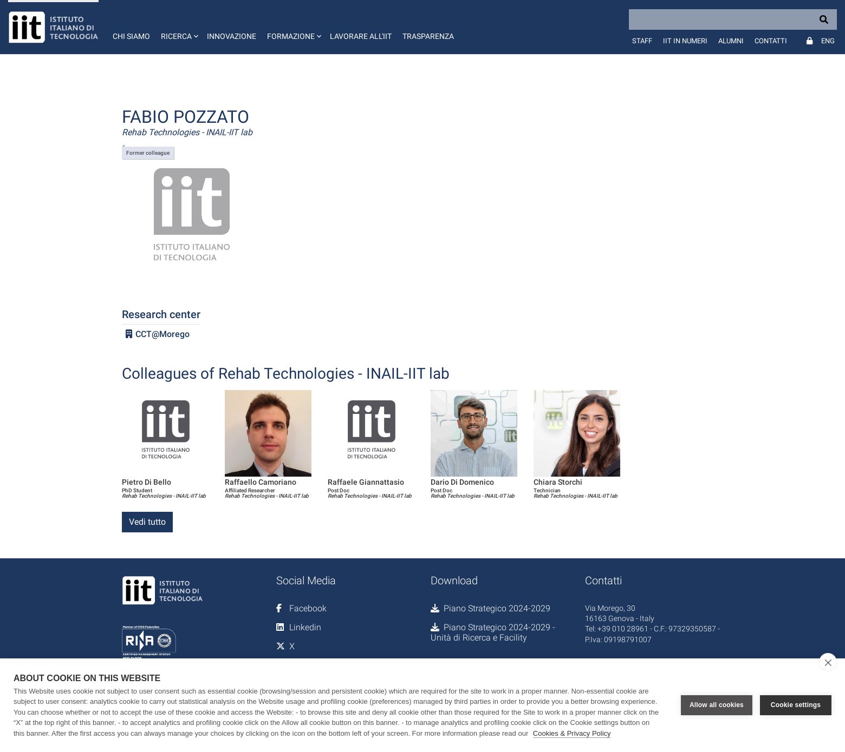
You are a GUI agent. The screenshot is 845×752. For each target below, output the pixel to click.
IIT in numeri (685, 41)
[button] (178, 27)
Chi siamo (131, 36)
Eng (828, 41)
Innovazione (231, 36)
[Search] (733, 19)
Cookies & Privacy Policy (572, 733)
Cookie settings (796, 705)
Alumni (731, 41)
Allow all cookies (717, 705)
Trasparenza (428, 36)
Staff (642, 41)
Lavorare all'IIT (361, 36)
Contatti (771, 41)
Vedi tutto (147, 522)
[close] (828, 662)
